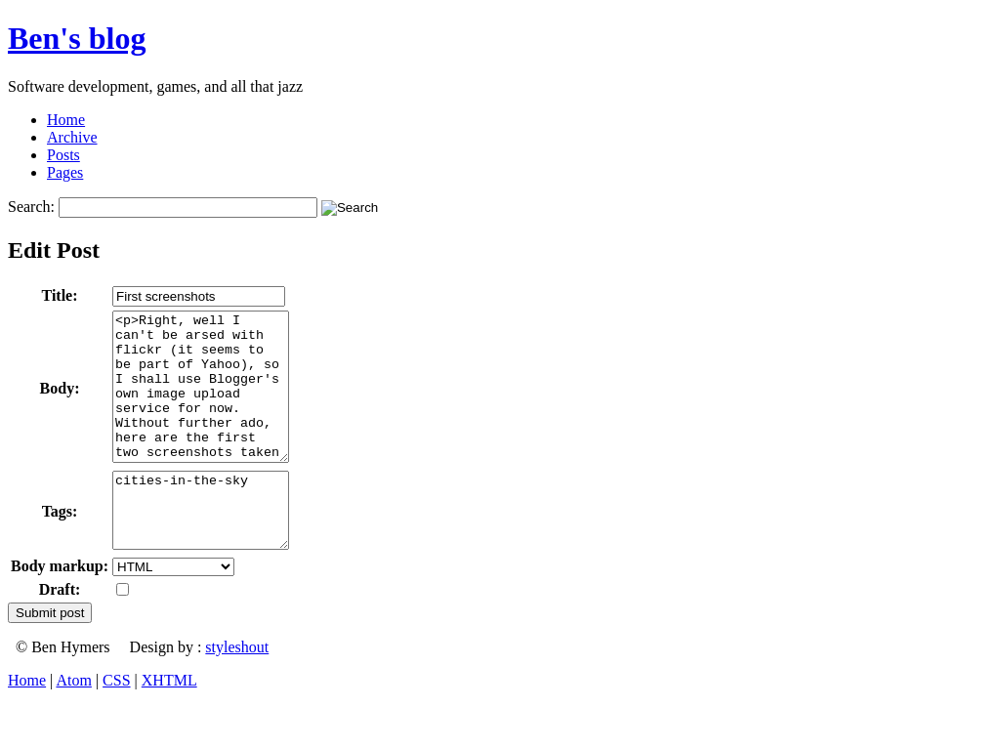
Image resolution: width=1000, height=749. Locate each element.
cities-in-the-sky (210, 547)
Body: (60, 403)
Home (66, 119)
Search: (31, 206)
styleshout (237, 691)
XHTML (169, 724)
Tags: (60, 548)
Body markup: (59, 610)
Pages (65, 172)
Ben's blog (77, 38)
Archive (72, 137)
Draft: (60, 633)
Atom (73, 724)
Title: (60, 295)
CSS (116, 724)
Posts (63, 154)
